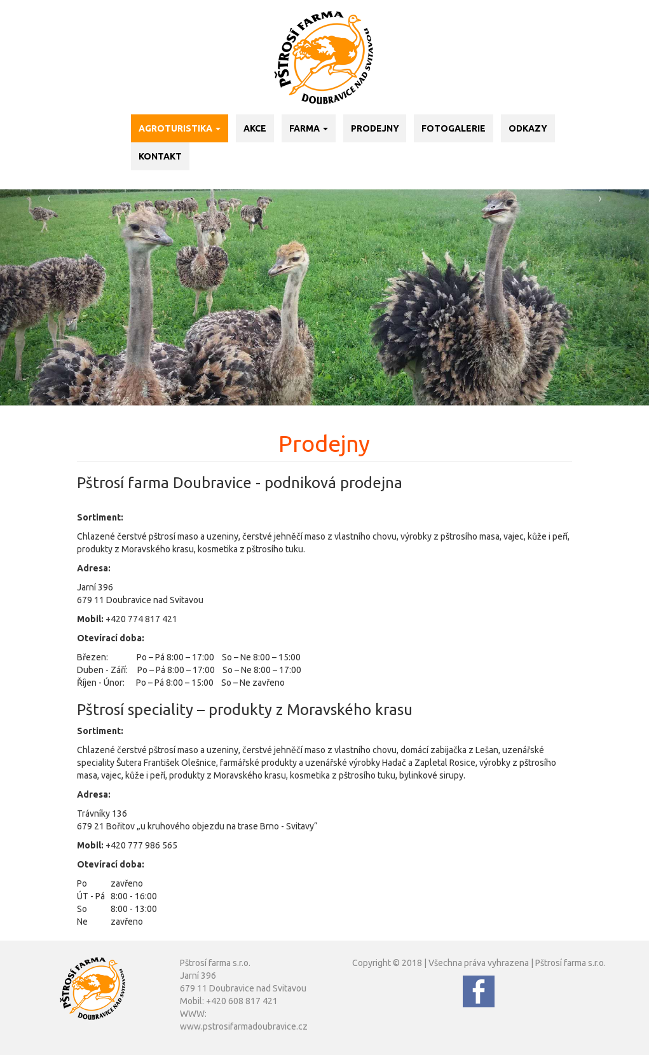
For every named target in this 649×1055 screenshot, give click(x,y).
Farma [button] (308, 128)
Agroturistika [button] (180, 128)
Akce (254, 128)
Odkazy (528, 128)
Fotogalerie (453, 128)
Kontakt (160, 156)
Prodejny (375, 128)
